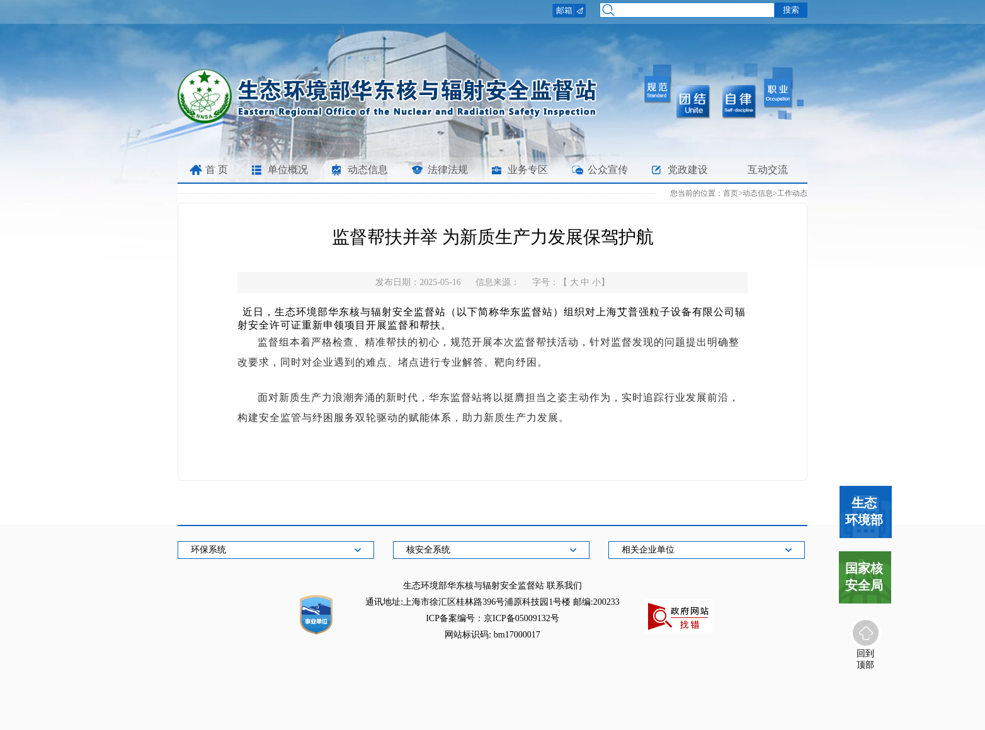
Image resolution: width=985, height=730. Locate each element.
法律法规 (448, 169)
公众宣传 (608, 169)
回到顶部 (865, 658)
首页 (730, 193)
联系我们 (564, 585)
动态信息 (368, 169)
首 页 (216, 169)
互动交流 (768, 169)
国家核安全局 (864, 576)
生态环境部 (864, 511)
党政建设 (688, 169)
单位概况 (288, 169)
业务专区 (528, 169)
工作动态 (792, 193)
